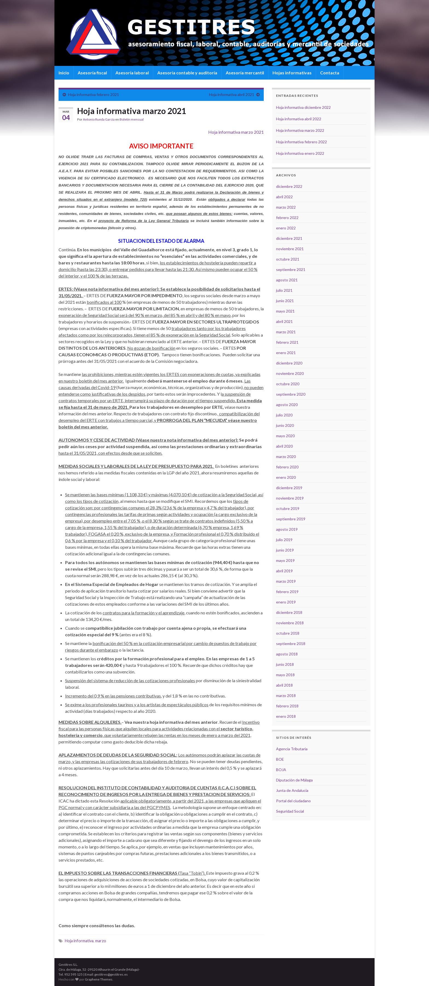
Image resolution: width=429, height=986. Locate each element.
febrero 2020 (287, 467)
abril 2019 (284, 570)
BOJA (281, 769)
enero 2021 (286, 352)
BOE (280, 759)
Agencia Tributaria (292, 748)
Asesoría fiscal (92, 72)
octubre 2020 (287, 383)
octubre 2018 (287, 633)
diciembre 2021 (289, 238)
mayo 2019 (285, 560)
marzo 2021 (286, 331)
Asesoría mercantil (245, 72)
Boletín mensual (132, 119)
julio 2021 (284, 290)
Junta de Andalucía (292, 790)
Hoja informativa (79, 940)
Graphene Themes (98, 979)
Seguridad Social (290, 811)
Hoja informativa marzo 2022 (300, 130)
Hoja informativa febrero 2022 (301, 141)
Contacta (329, 72)
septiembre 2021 (290, 269)
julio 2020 (284, 415)
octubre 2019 (287, 508)
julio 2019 (284, 539)
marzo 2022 (286, 207)
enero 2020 (286, 477)
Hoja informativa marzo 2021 (236, 132)
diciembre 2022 (289, 186)
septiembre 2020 (290, 394)
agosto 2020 (287, 404)
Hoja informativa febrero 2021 (93, 94)
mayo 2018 (285, 674)
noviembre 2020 (290, 373)
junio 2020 (285, 425)
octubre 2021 (287, 259)
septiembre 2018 (290, 643)
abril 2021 (284, 321)
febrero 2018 (287, 706)
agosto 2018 (287, 654)
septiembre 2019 (290, 519)
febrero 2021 (287, 342)
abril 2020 (284, 446)
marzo (100, 940)
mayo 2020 (285, 435)
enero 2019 (286, 602)
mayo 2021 (285, 311)
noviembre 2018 (290, 622)
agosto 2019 (287, 529)
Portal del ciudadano (293, 800)
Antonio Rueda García (99, 119)
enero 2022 (286, 228)
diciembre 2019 (289, 487)
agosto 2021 (287, 280)
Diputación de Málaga (294, 780)
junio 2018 (285, 664)
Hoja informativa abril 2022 (298, 118)
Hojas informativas (292, 72)
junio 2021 (285, 300)
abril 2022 (284, 196)
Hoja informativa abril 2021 (231, 94)
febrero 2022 (287, 217)
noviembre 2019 (290, 498)
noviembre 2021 (290, 248)
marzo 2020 (286, 456)
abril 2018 (284, 685)
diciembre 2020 (289, 363)
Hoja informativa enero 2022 (300, 153)
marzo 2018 (286, 695)
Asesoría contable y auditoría (187, 72)
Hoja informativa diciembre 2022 (303, 107)
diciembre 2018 (289, 612)
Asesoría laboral (132, 72)
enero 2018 (286, 716)
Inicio (64, 72)
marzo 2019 (286, 581)
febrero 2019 (287, 591)
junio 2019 (285, 550)
